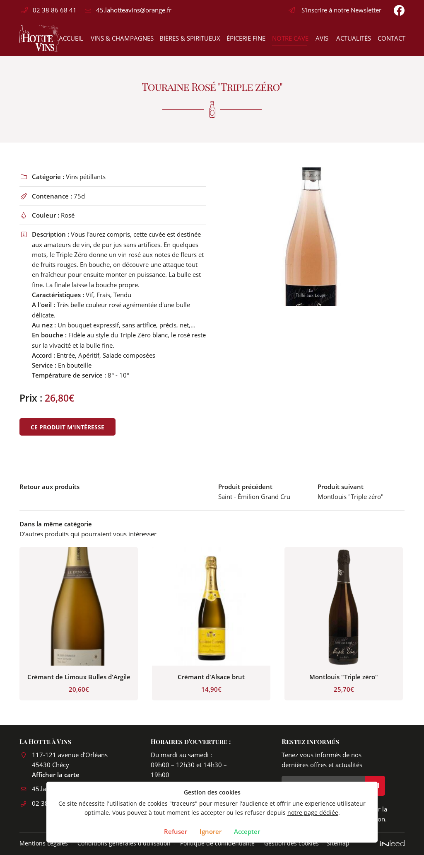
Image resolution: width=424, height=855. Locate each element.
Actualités (353, 38)
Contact (391, 38)
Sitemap (338, 843)
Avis (322, 38)
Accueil (70, 38)
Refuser (175, 831)
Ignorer (211, 831)
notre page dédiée (312, 812)
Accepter (247, 831)
